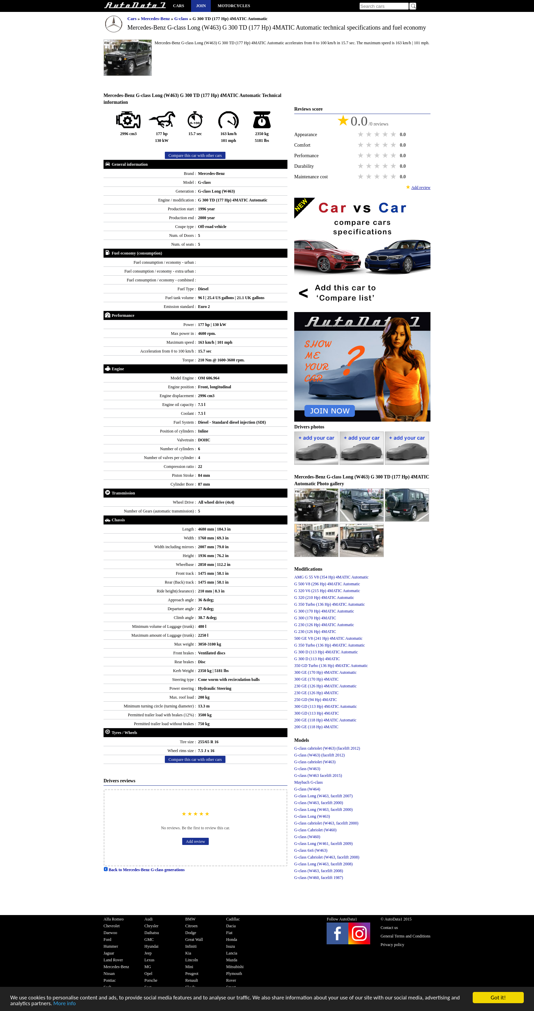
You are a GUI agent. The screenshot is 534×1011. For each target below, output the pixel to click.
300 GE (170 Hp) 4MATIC (316, 679)
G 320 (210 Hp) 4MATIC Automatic (324, 597)
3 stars (378, 134)
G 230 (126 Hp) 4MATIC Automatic (324, 624)
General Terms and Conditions (405, 936)
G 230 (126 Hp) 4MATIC (315, 631)
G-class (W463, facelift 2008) (318, 870)
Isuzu (230, 946)
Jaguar (109, 953)
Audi (148, 919)
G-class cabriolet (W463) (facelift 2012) (327, 748)
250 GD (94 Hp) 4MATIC (315, 699)
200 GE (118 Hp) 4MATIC (316, 726)
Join (201, 5)
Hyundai (151, 946)
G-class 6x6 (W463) (310, 850)
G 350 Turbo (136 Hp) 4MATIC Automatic (329, 604)
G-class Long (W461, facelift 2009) (323, 843)
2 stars (369, 134)
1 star (361, 134)
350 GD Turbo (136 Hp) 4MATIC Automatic (331, 665)
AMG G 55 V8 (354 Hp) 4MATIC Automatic (331, 577)
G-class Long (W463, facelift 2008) (323, 864)
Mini (189, 966)
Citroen (191, 926)
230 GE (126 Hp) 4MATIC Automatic (325, 686)
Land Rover (113, 960)
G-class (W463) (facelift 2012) (319, 755)
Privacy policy (392, 944)
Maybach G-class (308, 782)
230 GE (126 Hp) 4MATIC (316, 692)
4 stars (386, 134)
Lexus (149, 960)
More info (76, 1003)
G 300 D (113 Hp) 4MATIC (317, 658)
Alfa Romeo (114, 919)
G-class (181, 18)
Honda (231, 939)
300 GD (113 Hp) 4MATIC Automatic (325, 706)
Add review (195, 841)
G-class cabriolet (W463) (314, 762)
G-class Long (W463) (312, 816)
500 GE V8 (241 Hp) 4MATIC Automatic (328, 638)
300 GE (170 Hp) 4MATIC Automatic (325, 672)
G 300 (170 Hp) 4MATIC (315, 618)
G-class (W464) (307, 789)
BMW (190, 919)
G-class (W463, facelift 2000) (318, 802)
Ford (107, 939)
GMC (149, 939)
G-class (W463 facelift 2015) (318, 775)
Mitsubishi (235, 966)
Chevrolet (112, 926)
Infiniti (191, 946)
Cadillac (233, 919)
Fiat (229, 932)
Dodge (190, 932)
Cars (178, 5)
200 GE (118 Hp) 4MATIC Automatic (325, 720)
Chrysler (151, 926)
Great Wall (194, 939)
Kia (188, 953)
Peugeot (192, 973)
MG (147, 966)
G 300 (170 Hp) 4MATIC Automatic (324, 611)
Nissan (109, 973)
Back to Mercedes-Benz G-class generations (144, 869)
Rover (231, 980)
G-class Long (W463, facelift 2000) (323, 809)
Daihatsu (151, 932)
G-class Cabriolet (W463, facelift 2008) (326, 857)
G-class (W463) (307, 768)
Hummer (111, 946)
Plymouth (234, 973)
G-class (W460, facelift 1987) (318, 877)
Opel (148, 973)
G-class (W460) (307, 836)
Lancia (231, 953)
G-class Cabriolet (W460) (315, 830)
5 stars (394, 134)
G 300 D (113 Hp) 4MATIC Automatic (326, 652)
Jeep (148, 953)
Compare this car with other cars (195, 155)
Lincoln (191, 960)
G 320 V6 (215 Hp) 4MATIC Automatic (327, 590)
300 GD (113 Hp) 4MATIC (316, 713)
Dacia (231, 926)
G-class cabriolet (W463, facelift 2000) (326, 823)
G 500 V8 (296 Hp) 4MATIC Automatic (327, 584)
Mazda (231, 960)
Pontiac (110, 980)
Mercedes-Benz (156, 18)
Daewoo (110, 932)
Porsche (150, 980)
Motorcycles (234, 5)
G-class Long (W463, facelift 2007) (323, 796)
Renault (191, 980)
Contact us (389, 927)
